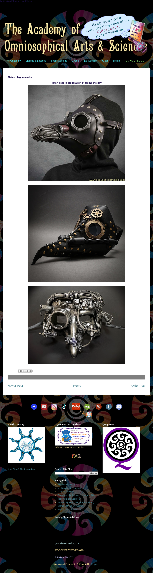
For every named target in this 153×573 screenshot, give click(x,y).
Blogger (94, 564)
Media (116, 61)
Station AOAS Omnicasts (69, 509)
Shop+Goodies (59, 61)
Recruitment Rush (66, 484)
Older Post (138, 385)
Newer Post (15, 385)
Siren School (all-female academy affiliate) (77, 495)
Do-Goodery (90, 61)
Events (75, 61)
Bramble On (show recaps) (70, 506)
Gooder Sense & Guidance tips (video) (76, 502)
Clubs (105, 61)
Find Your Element (135, 61)
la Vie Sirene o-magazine (69, 491)
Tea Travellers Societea (69, 499)
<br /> (76, 529)
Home (77, 385)
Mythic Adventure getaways (70, 488)
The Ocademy (13, 61)
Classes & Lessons (35, 61)
